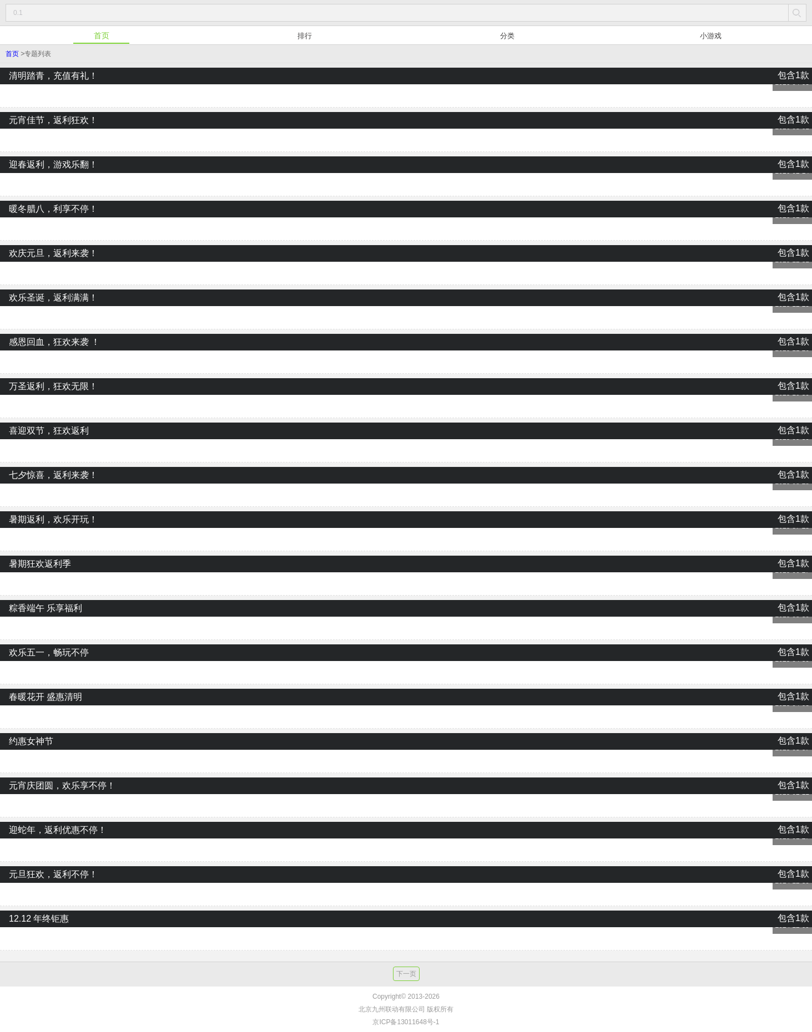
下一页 (406, 974)
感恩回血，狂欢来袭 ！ (406, 357)
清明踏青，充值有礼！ (406, 91)
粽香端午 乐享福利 (406, 623)
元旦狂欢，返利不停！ (406, 889)
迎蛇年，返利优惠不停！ (406, 845)
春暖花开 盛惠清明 (406, 712)
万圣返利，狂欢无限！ (406, 401)
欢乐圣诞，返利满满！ (406, 312)
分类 (507, 36)
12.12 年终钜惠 (406, 933)
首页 (101, 35)
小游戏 (711, 36)
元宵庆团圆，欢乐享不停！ (406, 800)
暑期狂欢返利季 (406, 579)
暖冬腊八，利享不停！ (406, 224)
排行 (304, 36)
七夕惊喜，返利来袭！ (406, 490)
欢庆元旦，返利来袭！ (406, 268)
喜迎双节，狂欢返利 (406, 445)
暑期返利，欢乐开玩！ (406, 534)
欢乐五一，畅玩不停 (406, 667)
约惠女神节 (406, 756)
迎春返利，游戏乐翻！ (406, 179)
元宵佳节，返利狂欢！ (406, 135)
